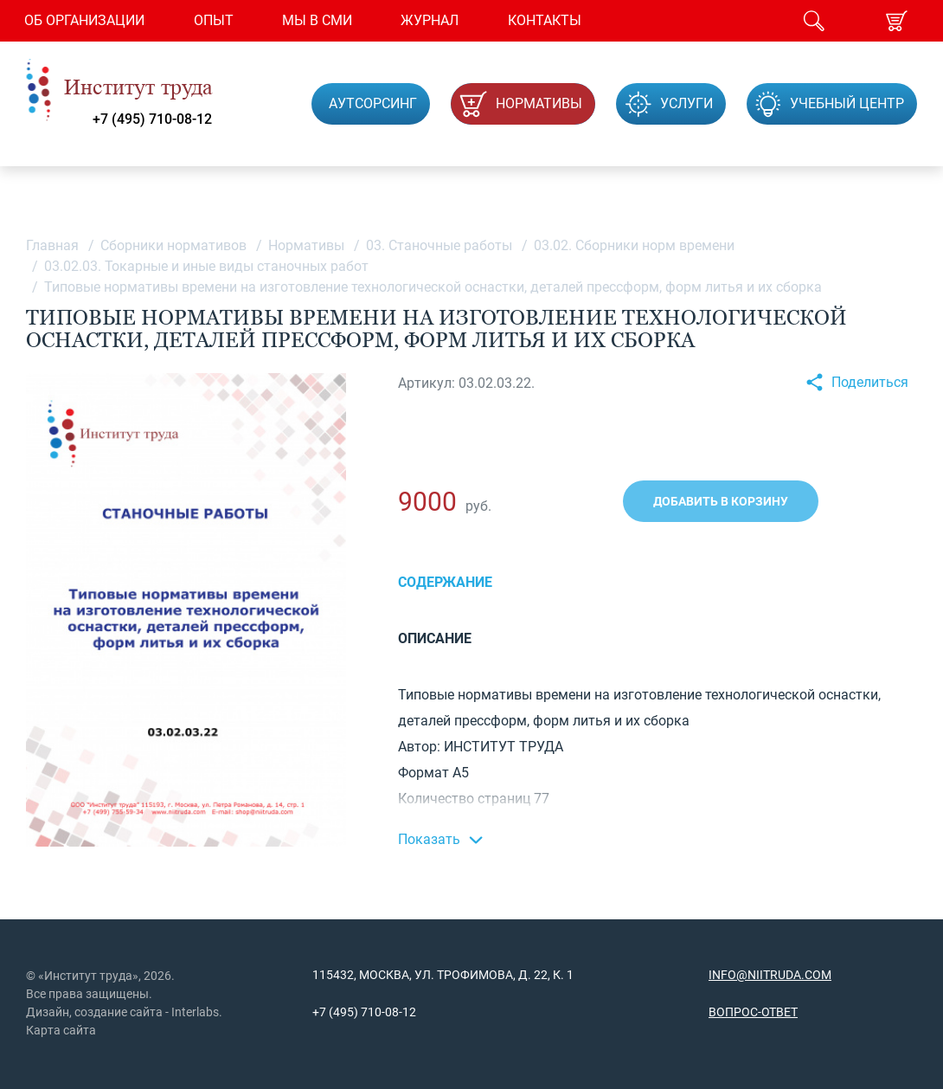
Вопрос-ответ (753, 1012)
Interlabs (195, 1012)
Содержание (445, 582)
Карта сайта (61, 1030)
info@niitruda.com (770, 975)
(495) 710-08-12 (371, 1012)
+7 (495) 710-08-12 (152, 119)
